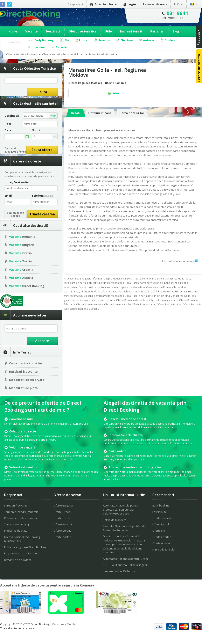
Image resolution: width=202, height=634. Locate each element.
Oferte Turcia (62, 518)
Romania (22, 237)
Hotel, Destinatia (17, 182)
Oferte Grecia (62, 512)
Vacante (31, 31)
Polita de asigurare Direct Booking (25, 547)
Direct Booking (30, 14)
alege (53, 115)
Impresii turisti (131, 31)
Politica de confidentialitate (21, 518)
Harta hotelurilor (131, 113)
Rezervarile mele (155, 4)
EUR (177, 4)
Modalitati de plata (23, 388)
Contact (14, 41)
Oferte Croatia (62, 530)
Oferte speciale (162, 518)
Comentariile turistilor (25, 363)
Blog (176, 31)
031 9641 (178, 13)
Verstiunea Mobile (64, 624)
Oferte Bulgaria (63, 505)
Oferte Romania (64, 524)
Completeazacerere (15, 214)
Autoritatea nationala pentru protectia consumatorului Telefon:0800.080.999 (121, 509)
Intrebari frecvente (23, 371)
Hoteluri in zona (100, 113)
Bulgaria (22, 245)
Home (12, 31)
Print (113, 93)
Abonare (42, 340)
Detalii (76, 113)
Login (130, 4)
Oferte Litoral (160, 524)
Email (8, 195)
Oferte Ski (158, 530)
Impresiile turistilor (163, 549)
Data (8, 130)
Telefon (42, 195)
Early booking (160, 505)
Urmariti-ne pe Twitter (17, 560)
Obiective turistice (83, 31)
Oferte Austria (62, 537)
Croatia (21, 269)
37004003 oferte (15, 151)
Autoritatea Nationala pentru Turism (125, 559)
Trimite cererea (42, 214)
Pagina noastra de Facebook (22, 553)
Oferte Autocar (161, 543)
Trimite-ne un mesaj (16, 524)
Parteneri (157, 31)
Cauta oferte (42, 149)
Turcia (20, 261)
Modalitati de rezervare (26, 380)
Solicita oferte (103, 4)
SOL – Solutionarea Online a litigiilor (125, 565)
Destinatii (53, 31)
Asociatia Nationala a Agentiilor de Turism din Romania (124, 528)
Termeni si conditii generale (21, 512)
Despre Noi (75, 4)
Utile (108, 31)
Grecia (20, 253)
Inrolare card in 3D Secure (119, 571)
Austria (21, 278)
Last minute (159, 512)
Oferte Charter (161, 537)
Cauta (42, 92)
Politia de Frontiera (114, 520)
